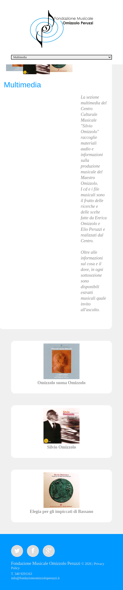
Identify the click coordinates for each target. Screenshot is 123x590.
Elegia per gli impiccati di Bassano (61, 511)
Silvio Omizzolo (61, 447)
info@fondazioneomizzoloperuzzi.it (35, 578)
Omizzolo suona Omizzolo (61, 382)
